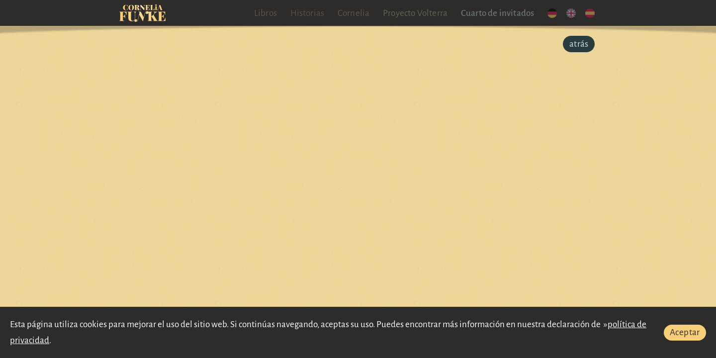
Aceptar (685, 332)
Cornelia (354, 13)
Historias (307, 13)
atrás (579, 44)
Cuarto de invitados (498, 13)
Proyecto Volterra (415, 13)
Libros (265, 13)
